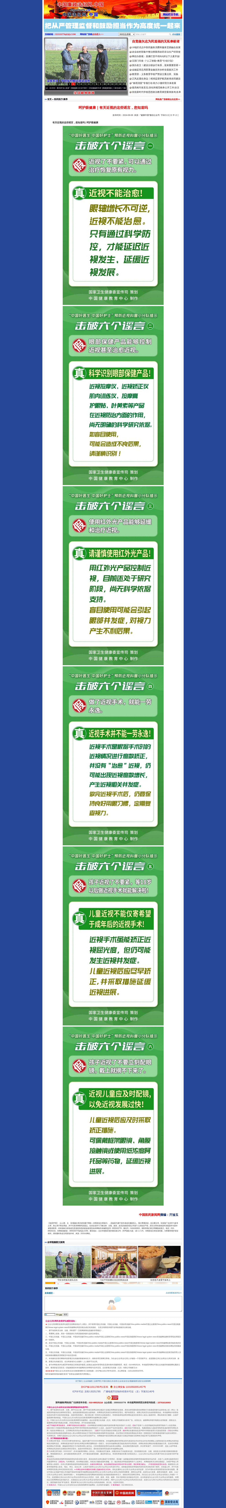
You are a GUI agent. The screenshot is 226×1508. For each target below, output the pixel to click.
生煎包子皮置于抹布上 (161, 1280)
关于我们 (78, 1381)
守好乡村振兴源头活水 (68, 1280)
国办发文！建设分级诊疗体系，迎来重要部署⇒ (156, 65)
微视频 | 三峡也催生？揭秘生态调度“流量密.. (124, 88)
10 (104, 84)
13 (116, 84)
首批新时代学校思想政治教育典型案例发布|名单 (156, 92)
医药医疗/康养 (61, 99)
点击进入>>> (98, 34)
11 (108, 84)
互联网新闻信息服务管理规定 (89, 1330)
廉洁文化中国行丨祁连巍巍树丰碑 (89, 88)
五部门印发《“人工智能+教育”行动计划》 (153, 61)
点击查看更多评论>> (174, 1293)
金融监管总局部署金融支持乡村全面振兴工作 (155, 69)
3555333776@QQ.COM (65, 34)
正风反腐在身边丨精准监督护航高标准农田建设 (156, 78)
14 (120, 84)
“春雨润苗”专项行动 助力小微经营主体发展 (154, 83)
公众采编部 (88, 1381)
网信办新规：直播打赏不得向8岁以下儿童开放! (156, 56)
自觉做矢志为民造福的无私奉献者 (156, 41)
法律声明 (97, 1381)
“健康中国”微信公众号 (150, 115)
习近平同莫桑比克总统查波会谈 (114, 1280)
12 (112, 84)
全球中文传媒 (67, 8)
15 (124, 84)
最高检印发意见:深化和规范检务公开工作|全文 (155, 87)
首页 (49, 99)
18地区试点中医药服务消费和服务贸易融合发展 (156, 47)
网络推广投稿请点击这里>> (168, 99)
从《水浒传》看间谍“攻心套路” (59, 88)
